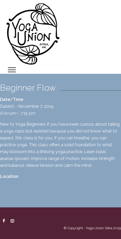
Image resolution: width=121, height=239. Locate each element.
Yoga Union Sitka (16, 183)
